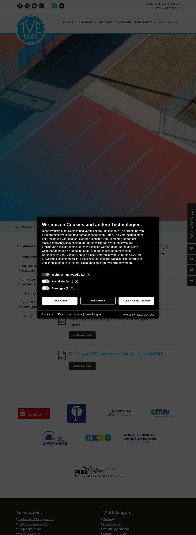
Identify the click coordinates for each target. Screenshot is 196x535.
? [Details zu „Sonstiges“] (73, 288)
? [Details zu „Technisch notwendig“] (88, 274)
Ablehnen (60, 300)
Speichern (98, 300)
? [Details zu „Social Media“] (76, 281)
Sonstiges (58, 288)
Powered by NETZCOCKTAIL (138, 314)
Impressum (48, 314)
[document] (98, 246)
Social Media (60, 281)
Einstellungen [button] (93, 314)
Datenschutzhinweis (70, 314)
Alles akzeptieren (136, 300)
